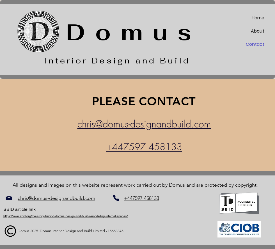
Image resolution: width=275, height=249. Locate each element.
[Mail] (8, 198)
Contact (255, 44)
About (257, 31)
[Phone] (116, 197)
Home (258, 18)
